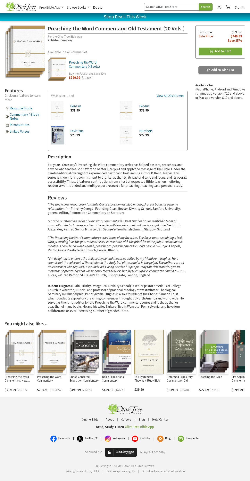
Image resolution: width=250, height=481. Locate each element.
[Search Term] (171, 7)
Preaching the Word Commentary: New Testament (17, 380)
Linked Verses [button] (19, 131)
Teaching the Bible (210, 377)
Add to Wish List (220, 70)
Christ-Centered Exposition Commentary (84, 379)
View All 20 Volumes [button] (170, 96)
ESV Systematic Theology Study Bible (147, 379)
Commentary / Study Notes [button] (24, 116)
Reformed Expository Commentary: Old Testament (180, 380)
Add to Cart (220, 51)
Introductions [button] (19, 125)
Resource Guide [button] (21, 108)
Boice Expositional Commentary (113, 379)
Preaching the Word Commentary (49, 379)
